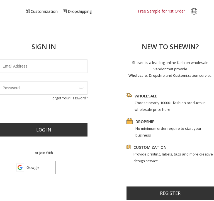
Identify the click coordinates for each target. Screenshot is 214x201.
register (170, 193)
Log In (43, 130)
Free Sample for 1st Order (161, 11)
